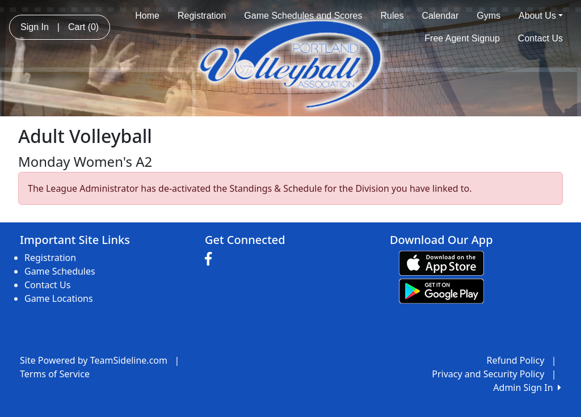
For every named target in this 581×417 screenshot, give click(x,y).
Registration (202, 15)
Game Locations (58, 298)
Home (147, 15)
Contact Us (540, 38)
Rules (391, 15)
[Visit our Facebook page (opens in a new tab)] (211, 259)
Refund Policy (516, 360)
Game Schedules (59, 271)
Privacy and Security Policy (488, 374)
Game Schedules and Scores (303, 15)
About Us (541, 15)
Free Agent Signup (462, 38)
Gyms (488, 15)
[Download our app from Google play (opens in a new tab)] (441, 290)
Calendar (440, 15)
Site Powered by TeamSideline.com (93, 360)
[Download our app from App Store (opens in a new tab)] (441, 262)
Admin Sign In (527, 387)
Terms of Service (55, 374)
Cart (83, 27)
